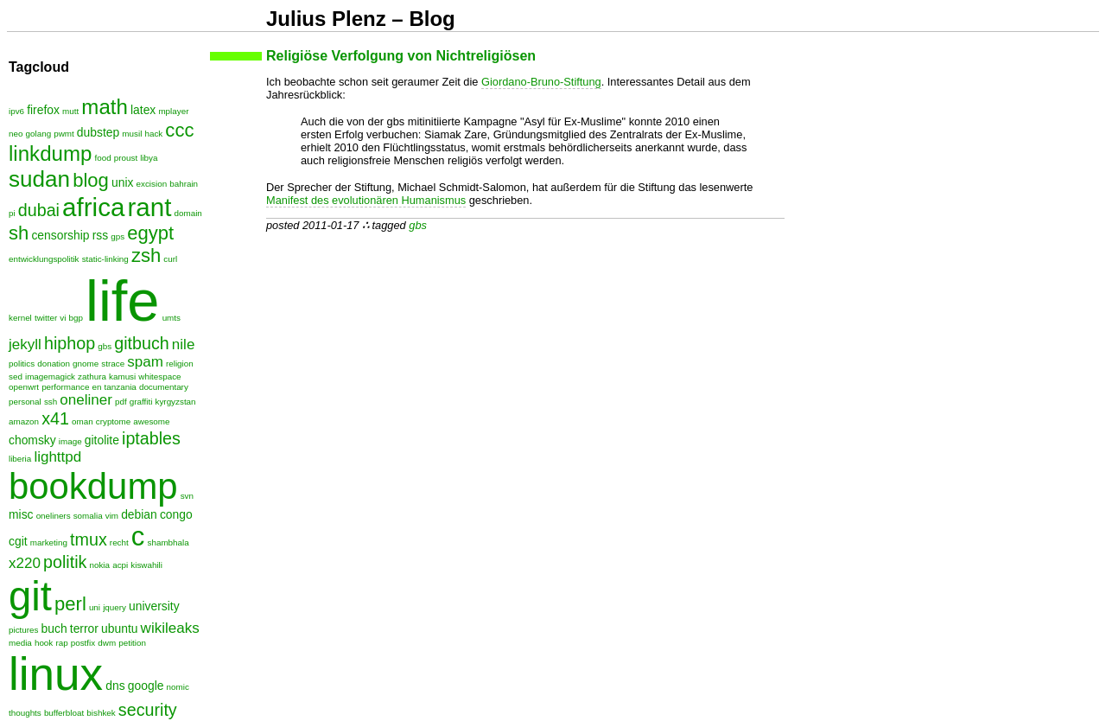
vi (63, 317)
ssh (50, 401)
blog (91, 180)
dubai (39, 210)
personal (25, 401)
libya (148, 158)
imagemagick (50, 376)
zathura (92, 376)
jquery (114, 607)
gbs (418, 225)
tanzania (121, 387)
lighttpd (57, 457)
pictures (23, 630)
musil (132, 133)
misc (21, 514)
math (104, 106)
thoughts (25, 713)
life (122, 300)
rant (149, 207)
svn (187, 496)
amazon (24, 421)
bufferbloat (64, 713)
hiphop (69, 343)
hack (153, 133)
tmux (88, 539)
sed (15, 376)
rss (100, 235)
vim (111, 515)
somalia (88, 515)
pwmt (64, 133)
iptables (151, 438)
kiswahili (146, 565)
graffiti (141, 401)
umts (171, 317)
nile (183, 344)
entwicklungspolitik (44, 259)
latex (143, 110)
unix (122, 182)
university (154, 606)
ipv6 (16, 111)
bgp (76, 317)
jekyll (25, 344)
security (147, 709)
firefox (43, 110)
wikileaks (170, 628)
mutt (70, 111)
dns (114, 685)
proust (125, 158)
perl (70, 604)
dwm (107, 643)
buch (54, 628)
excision (152, 183)
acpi (120, 565)
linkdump (50, 153)
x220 (25, 563)
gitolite (102, 440)
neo (15, 133)
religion (180, 363)
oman (82, 421)
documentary (163, 387)
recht (119, 542)
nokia (100, 565)
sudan (39, 179)
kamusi (122, 376)
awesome (151, 421)
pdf (121, 401)
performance (65, 387)
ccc (179, 130)
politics (22, 363)
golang (39, 133)
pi (12, 213)
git (30, 596)
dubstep (98, 132)
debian (139, 514)
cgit (18, 541)
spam (145, 362)
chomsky (32, 440)
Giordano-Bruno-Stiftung (541, 81)
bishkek (100, 713)
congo (176, 514)
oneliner (86, 400)
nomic (178, 687)
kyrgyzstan (176, 401)
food (102, 158)
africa (93, 207)
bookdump (93, 486)
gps (117, 236)
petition (132, 643)
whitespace (159, 376)
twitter (46, 317)
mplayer (173, 111)
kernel (20, 317)
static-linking (105, 259)
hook (44, 643)
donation (53, 363)
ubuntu (119, 628)
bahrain (183, 183)
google (146, 685)
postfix (83, 643)
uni (94, 607)
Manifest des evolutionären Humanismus (366, 200)
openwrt (24, 387)
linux (56, 673)
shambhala (168, 542)
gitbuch (141, 343)
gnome (86, 363)
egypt (150, 233)
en (97, 387)
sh (19, 233)
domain (188, 213)
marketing (48, 542)
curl (170, 259)
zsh (146, 255)
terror (84, 628)
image (70, 441)
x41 (55, 418)
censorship (60, 235)
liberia (20, 458)
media (20, 643)
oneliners (53, 515)
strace (112, 363)
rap (61, 643)
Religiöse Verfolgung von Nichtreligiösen (401, 55)
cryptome (113, 421)
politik (64, 561)
